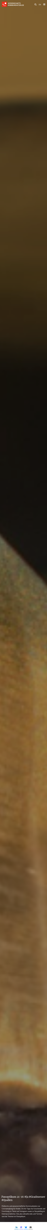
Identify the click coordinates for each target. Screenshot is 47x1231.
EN (40, 4)
